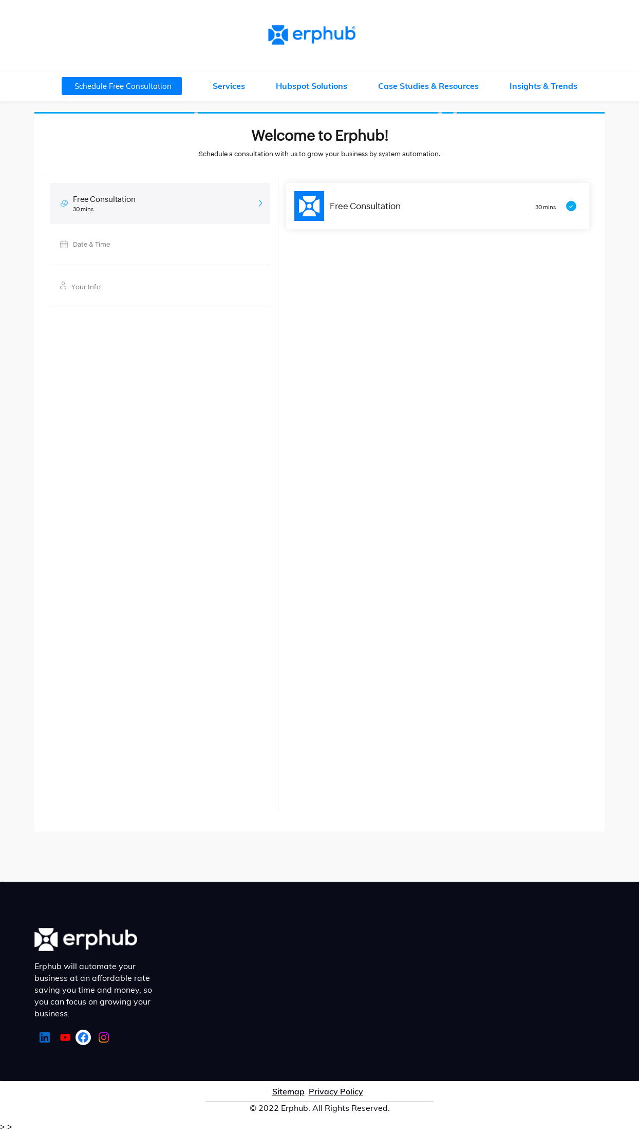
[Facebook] (83, 1037)
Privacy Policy (336, 1091)
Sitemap (288, 1091)
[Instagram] (103, 1037)
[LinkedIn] (44, 1037)
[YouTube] (65, 1037)
